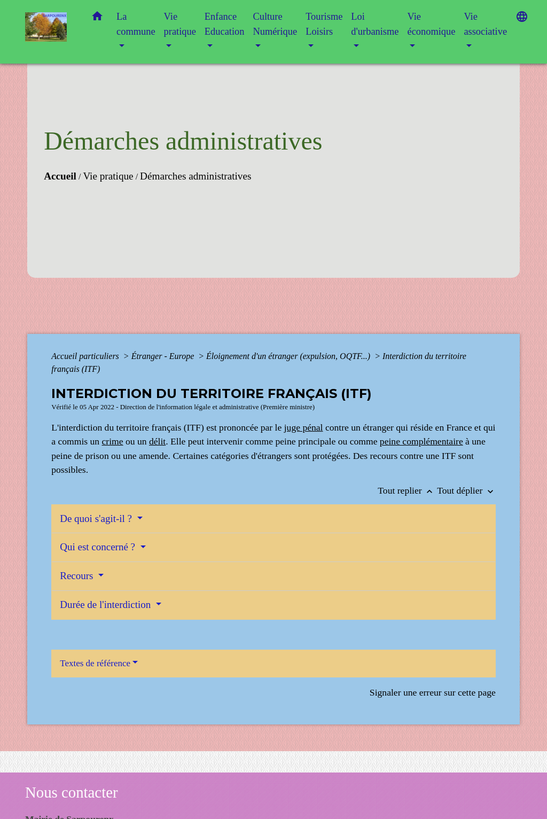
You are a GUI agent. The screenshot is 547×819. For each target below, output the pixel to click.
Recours (78, 575)
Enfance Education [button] (225, 24)
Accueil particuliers (86, 356)
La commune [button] (135, 24)
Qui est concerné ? (99, 546)
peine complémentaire (421, 441)
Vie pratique (108, 176)
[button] (97, 18)
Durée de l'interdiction (106, 604)
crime (112, 441)
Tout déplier (466, 490)
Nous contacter (71, 792)
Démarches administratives (195, 176)
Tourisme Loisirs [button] (324, 24)
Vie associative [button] (485, 24)
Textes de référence (95, 663)
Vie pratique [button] (180, 24)
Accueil (60, 176)
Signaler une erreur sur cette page (433, 692)
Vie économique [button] (431, 24)
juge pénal (303, 427)
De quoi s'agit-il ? (97, 518)
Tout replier (407, 490)
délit (157, 441)
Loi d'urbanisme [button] (374, 24)
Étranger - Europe (164, 356)
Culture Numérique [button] (275, 24)
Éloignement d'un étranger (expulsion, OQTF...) (289, 356)
